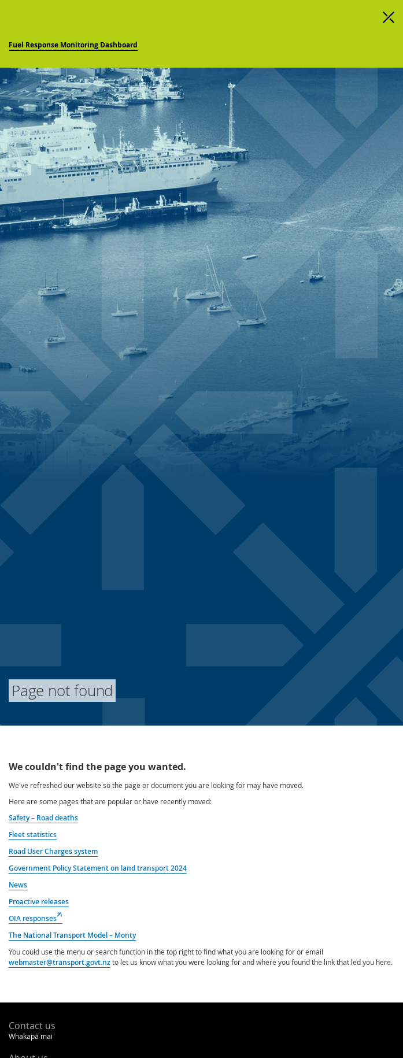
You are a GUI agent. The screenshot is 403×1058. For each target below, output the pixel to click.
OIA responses (35, 918)
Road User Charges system (53, 851)
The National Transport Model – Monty (72, 935)
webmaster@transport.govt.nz (59, 962)
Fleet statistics (33, 834)
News (18, 885)
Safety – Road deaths (43, 818)
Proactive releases (39, 902)
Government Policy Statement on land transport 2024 (98, 868)
